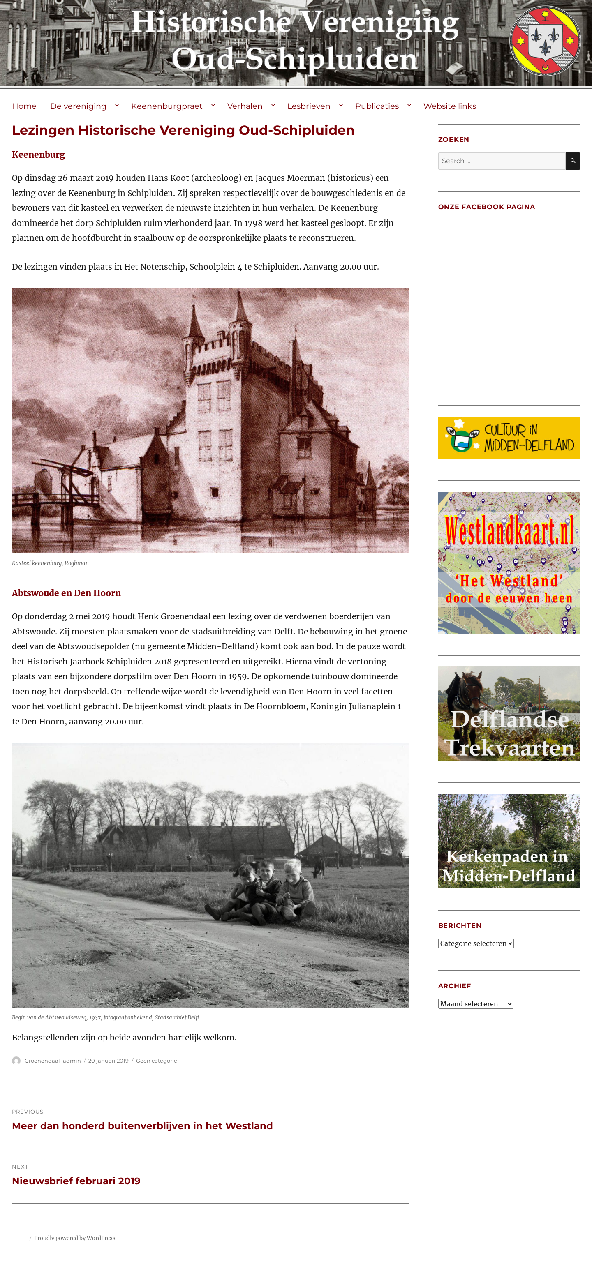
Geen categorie (156, 1060)
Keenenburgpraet (167, 106)
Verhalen (245, 106)
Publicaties (377, 106)
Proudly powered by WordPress (75, 1238)
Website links (449, 106)
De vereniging (78, 106)
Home (24, 106)
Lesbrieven (309, 106)
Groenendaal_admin (53, 1060)
